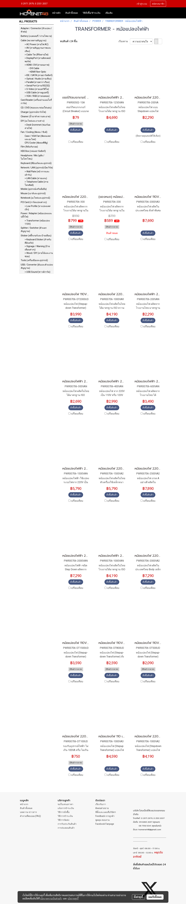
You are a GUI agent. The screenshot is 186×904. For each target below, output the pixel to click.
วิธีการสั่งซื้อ (63, 812)
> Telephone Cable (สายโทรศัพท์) (36, 183)
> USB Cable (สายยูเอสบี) (37, 92)
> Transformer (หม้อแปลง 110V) (37, 222)
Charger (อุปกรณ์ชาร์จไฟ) (33, 112)
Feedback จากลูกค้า (105, 816)
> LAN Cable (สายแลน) (36, 178)
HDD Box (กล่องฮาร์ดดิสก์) (33, 151)
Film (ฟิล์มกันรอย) (29, 146)
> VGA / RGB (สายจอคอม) (37, 96)
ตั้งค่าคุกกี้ (138, 897)
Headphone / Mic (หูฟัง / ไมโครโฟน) (32, 157)
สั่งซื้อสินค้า (75, 130)
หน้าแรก (24, 804)
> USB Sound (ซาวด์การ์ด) (37, 272)
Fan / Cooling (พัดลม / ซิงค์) (34, 132)
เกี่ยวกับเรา (100, 804)
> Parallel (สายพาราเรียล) (37, 82)
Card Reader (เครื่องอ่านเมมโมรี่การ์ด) (36, 101)
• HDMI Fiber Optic (37, 71)
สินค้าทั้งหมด (71, 13)
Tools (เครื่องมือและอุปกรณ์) (34, 260)
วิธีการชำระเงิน (65, 816)
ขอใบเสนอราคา (65, 804)
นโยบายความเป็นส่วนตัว (51, 898)
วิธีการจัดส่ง (63, 820)
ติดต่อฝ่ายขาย (102, 808)
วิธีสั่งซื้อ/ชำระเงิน (91, 13)
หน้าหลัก (56, 13)
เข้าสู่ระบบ (142, 3)
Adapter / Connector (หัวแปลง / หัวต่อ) (36, 30)
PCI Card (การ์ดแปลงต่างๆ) (34, 202)
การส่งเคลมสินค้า (66, 828)
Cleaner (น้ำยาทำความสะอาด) (35, 116)
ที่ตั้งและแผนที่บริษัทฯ (105, 812)
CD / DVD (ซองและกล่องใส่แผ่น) (36, 107)
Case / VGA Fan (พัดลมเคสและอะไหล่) (38, 138)
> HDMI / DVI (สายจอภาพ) (37, 65)
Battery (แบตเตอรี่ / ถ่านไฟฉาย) (36, 36)
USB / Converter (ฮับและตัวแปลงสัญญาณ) (37, 266)
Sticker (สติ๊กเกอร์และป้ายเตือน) (36, 235)
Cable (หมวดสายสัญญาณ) (33, 40)
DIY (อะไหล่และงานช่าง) (32, 121)
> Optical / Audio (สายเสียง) (38, 78)
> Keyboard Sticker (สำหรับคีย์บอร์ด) (38, 241)
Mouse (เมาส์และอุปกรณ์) (33, 193)
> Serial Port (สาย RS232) (37, 85)
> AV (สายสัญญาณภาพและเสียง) (38, 49)
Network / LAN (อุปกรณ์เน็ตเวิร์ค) (37, 167)
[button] (117, 13)
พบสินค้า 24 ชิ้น (68, 41)
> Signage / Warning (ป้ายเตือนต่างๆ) (37, 248)
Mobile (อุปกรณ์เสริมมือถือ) (34, 189)
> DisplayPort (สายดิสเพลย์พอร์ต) (38, 60)
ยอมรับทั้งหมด (155, 897)
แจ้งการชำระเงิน (66, 808)
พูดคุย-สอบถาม (102, 820)
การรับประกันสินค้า (67, 824)
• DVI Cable (34, 68)
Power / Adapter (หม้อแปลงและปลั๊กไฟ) (36, 215)
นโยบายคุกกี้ (73, 898)
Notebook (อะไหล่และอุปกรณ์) (35, 198)
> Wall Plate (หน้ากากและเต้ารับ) (37, 173)
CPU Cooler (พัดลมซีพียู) (36, 142)
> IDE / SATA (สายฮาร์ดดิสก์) (38, 75)
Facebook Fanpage (104, 824)
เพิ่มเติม (108, 13)
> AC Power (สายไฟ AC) (36, 44)
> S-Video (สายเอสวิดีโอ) (37, 89)
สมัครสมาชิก (158, 3)
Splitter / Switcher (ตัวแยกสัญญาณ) (33, 229)
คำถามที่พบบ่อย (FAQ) (30, 816)
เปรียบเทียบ (77, 141)
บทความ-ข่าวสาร (28, 812)
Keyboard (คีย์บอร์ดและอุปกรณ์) (36, 163)
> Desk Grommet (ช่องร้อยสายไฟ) (37, 126)
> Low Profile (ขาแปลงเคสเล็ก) (37, 208)
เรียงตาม (124, 41)
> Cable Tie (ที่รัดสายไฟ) (36, 54)
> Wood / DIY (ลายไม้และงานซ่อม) (39, 255)
